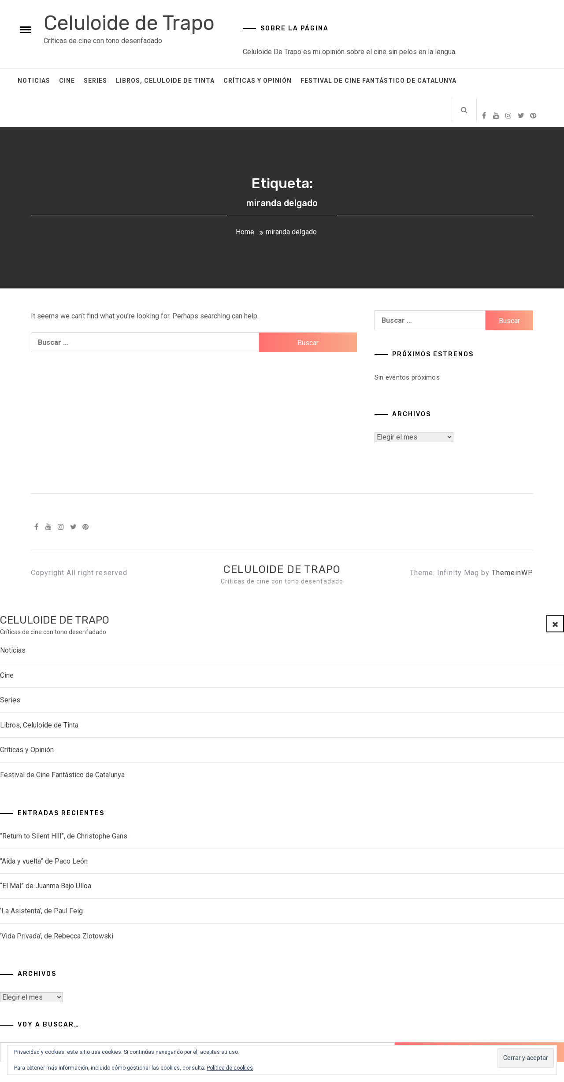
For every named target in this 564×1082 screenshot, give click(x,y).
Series (95, 80)
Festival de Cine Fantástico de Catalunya (378, 80)
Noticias (34, 80)
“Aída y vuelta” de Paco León (44, 861)
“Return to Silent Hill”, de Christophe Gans (63, 836)
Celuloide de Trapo (129, 23)
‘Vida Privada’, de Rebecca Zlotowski (56, 936)
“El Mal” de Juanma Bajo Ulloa (45, 886)
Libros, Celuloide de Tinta (165, 80)
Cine (67, 80)
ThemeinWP (512, 573)
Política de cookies (230, 1068)
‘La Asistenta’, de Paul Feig (41, 911)
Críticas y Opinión (257, 80)
